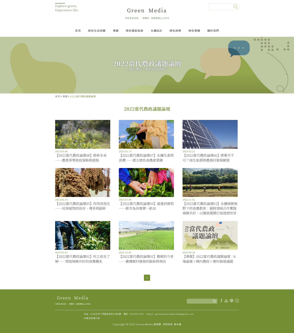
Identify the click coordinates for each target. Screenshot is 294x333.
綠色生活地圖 (97, 30)
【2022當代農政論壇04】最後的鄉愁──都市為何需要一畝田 (146, 206)
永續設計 (156, 30)
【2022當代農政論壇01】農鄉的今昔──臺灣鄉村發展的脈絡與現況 (146, 258)
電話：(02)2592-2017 (133, 313)
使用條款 (168, 324)
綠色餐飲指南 (134, 30)
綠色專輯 (194, 30)
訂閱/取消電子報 (92, 318)
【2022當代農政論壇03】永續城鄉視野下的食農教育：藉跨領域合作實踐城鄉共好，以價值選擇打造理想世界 (210, 208)
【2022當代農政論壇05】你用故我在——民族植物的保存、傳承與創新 (82, 206)
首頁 (78, 30)
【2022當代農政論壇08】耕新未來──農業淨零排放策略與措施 (81, 157)
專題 (116, 30)
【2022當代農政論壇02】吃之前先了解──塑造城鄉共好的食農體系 (82, 258)
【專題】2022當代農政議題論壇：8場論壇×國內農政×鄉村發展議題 (209, 258)
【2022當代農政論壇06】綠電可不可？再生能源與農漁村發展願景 (208, 157)
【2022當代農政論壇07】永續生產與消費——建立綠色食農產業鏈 (146, 157)
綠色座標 (175, 30)
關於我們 (213, 30)
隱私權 (177, 324)
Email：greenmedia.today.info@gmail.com (170, 313)
